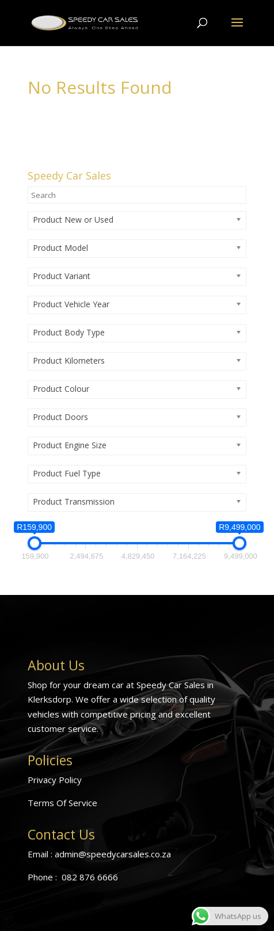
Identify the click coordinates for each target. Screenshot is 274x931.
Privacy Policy (55, 779)
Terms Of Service (62, 802)
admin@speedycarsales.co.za (113, 854)
